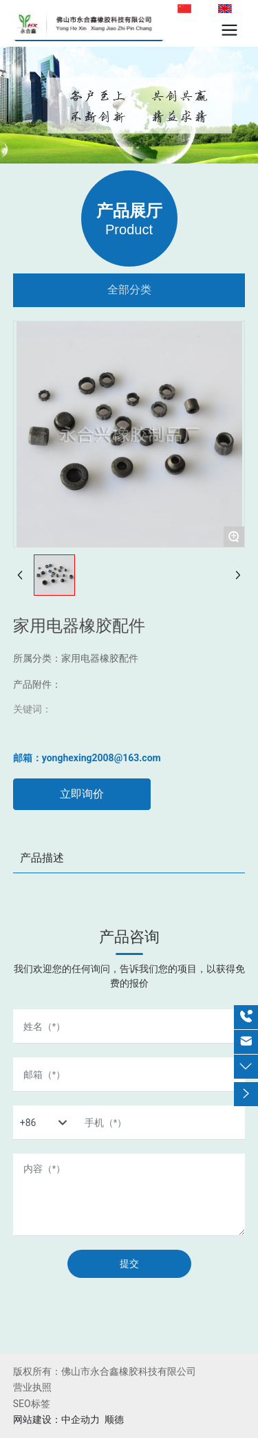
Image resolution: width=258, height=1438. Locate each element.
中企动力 (80, 1419)
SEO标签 (31, 1403)
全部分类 (129, 289)
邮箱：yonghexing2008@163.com (87, 757)
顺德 (114, 1419)
